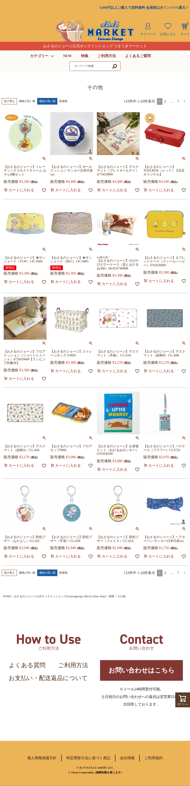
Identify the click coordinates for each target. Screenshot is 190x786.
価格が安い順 (27, 101)
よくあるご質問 (138, 56)
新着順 (63, 101)
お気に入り (168, 34)
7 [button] (178, 101)
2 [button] (165, 101)
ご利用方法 (107, 56)
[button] (184, 101)
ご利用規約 (153, 758)
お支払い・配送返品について (48, 678)
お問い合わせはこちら (142, 670)
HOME (7, 596)
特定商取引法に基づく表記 (88, 758)
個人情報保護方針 (42, 758)
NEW (67, 56)
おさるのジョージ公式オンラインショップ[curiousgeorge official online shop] (60, 596)
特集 (84, 56)
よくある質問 (27, 665)
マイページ (148, 34)
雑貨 (111, 596)
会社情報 (127, 758)
